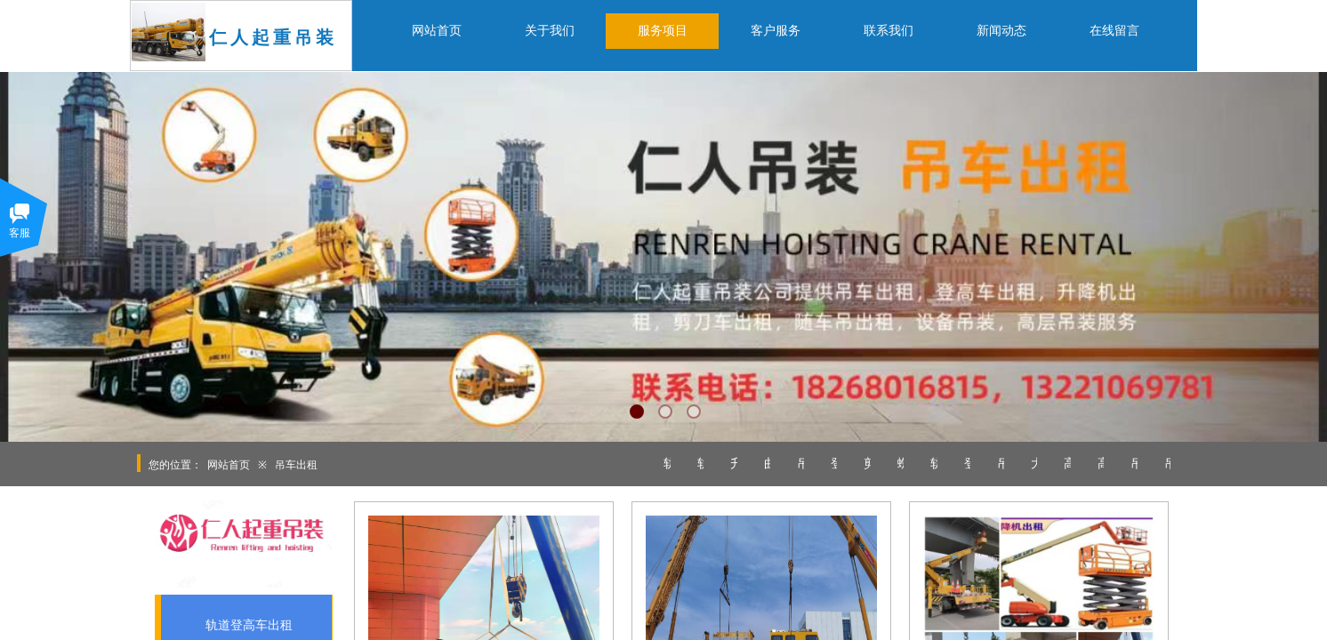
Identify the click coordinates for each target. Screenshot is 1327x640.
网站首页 (228, 465)
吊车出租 (296, 465)
